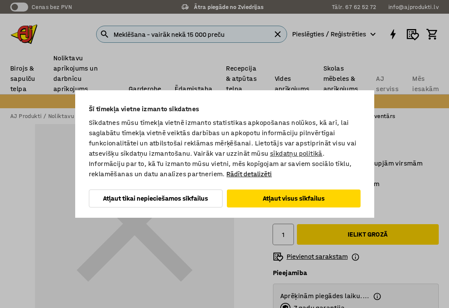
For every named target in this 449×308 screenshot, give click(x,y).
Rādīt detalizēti (249, 174)
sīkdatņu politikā (296, 153)
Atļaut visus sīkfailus (294, 198)
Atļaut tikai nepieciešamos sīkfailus (155, 198)
